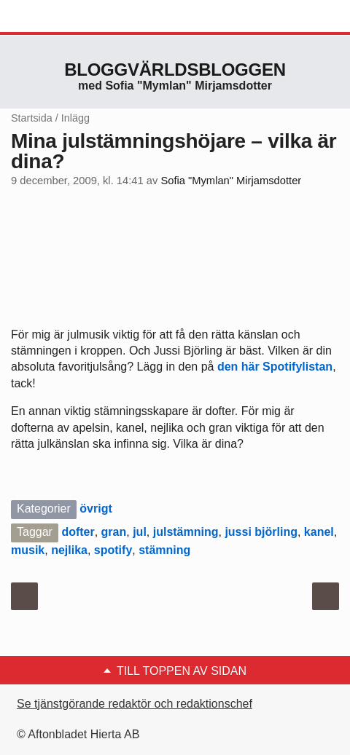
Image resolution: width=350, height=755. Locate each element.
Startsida (31, 118)
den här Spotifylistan (274, 366)
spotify (113, 550)
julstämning (186, 532)
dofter (77, 532)
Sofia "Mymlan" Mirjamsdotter (230, 180)
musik (27, 550)
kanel (319, 532)
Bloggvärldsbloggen (175, 69)
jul (140, 532)
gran (114, 532)
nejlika (69, 550)
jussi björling (261, 532)
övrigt (95, 508)
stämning (164, 550)
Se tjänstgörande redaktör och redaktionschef (134, 703)
